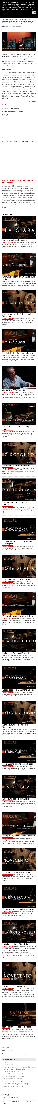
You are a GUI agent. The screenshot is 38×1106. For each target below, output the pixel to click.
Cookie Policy (31, 7)
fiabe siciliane (29, 1054)
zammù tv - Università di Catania (23, 141)
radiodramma (7, 1054)
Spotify (6, 115)
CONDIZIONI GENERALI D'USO (12, 1097)
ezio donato (22, 1054)
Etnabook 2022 (9, 1065)
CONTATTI (6, 1096)
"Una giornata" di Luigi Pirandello (14, 1076)
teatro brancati (15, 1054)
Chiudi (34, 12)
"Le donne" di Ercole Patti (11, 1071)
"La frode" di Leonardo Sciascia (13, 1074)
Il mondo (6, 1047)
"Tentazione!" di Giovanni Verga (13, 1079)
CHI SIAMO (6, 1094)
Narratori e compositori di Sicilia (13, 1086)
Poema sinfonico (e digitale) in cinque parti (17, 1084)
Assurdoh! (7, 1062)
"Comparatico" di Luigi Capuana (13, 1081)
